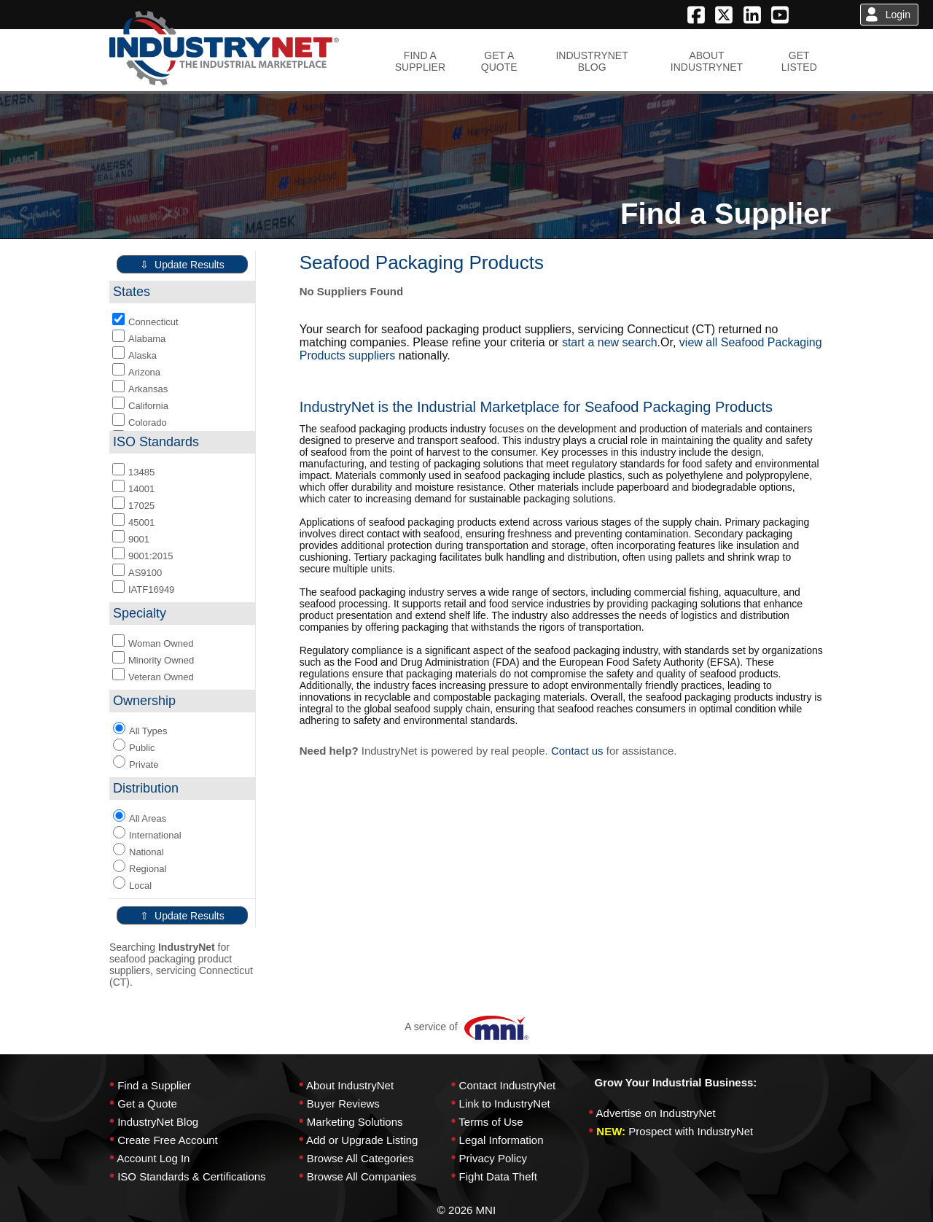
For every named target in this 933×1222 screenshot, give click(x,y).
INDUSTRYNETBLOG (591, 61)
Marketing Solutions (355, 1122)
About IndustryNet (350, 1085)
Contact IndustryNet (507, 1085)
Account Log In (153, 1158)
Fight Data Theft (498, 1176)
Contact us (577, 750)
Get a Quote (147, 1103)
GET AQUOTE (499, 61)
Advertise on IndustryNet (656, 1113)
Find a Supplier (154, 1085)
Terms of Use (490, 1122)
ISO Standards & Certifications (191, 1176)
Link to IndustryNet (504, 1103)
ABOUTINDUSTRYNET (707, 61)
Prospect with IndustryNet (690, 1131)
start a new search (609, 342)
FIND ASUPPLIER (420, 61)
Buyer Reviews (343, 1103)
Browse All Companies (361, 1176)
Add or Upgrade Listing (362, 1140)
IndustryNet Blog (157, 1122)
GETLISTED (799, 61)
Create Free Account (167, 1140)
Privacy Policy (493, 1158)
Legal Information (501, 1140)
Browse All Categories (360, 1158)
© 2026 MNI (466, 1210)
